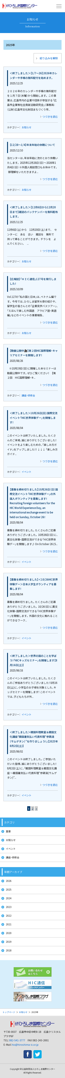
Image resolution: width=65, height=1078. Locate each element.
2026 (8, 881)
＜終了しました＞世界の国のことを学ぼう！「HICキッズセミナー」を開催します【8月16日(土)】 (33, 660)
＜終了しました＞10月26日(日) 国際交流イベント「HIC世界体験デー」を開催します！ (33, 417)
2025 (8, 889)
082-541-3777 (17, 1040)
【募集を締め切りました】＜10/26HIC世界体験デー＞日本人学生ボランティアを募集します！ (34, 583)
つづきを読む (50, 116)
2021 (8, 924)
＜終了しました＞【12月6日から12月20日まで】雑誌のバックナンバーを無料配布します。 (34, 211)
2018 (8, 950)
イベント (26, 471)
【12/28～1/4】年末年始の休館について (32, 145)
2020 (8, 933)
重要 (8, 831)
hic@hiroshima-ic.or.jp (25, 1044)
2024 (8, 898)
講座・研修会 (28, 395)
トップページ (9, 1012)
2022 (8, 915)
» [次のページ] (36, 808)
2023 (8, 907)
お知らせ (26, 127)
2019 (8, 941)
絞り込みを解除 (49, 58)
